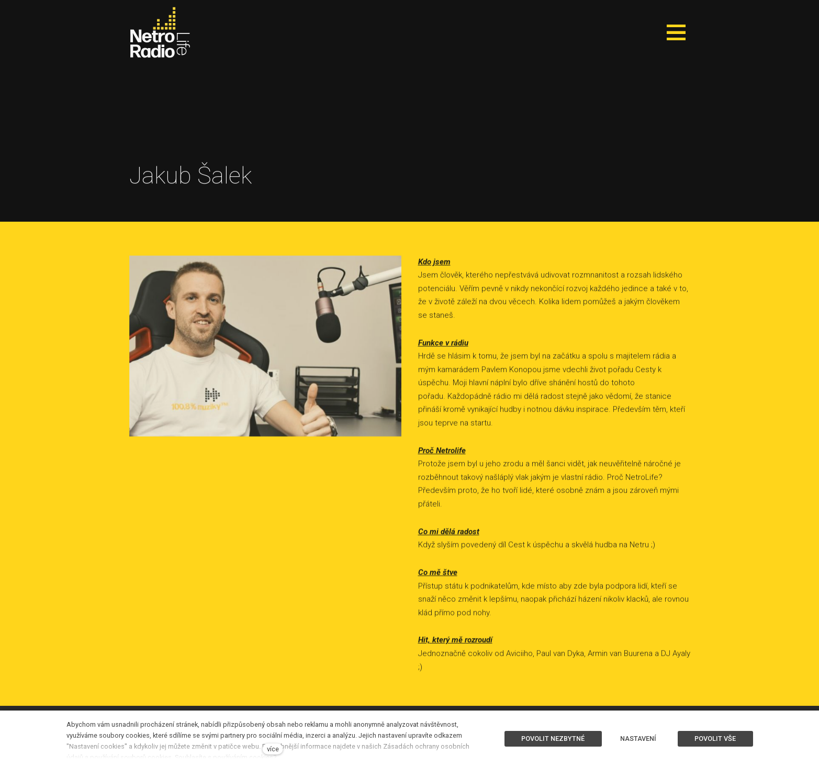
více (273, 749)
